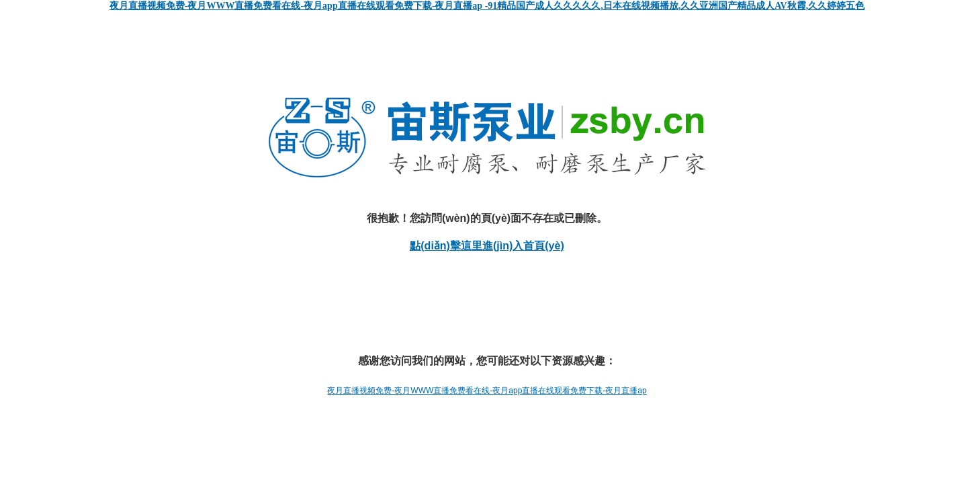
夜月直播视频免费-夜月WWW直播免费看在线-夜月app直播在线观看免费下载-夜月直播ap (486, 390)
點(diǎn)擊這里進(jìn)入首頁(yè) (487, 245)
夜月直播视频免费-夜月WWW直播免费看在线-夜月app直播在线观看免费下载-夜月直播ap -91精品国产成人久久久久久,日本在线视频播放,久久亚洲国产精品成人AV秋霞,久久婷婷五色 (487, 6)
